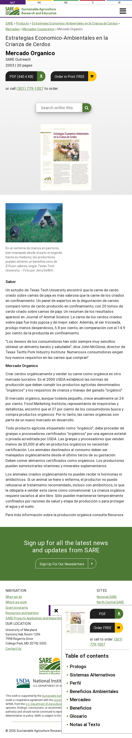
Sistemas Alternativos (92, 674)
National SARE (107, 597)
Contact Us (13, 648)
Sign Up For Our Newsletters (62, 564)
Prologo (78, 666)
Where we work (16, 602)
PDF (102, 613)
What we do (14, 597)
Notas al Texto (85, 724)
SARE (9, 23)
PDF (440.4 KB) (21, 76)
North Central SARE (110, 602)
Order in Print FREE (69, 76)
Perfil (75, 683)
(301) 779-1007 (30, 88)
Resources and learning (22, 613)
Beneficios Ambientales (94, 691)
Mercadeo (13, 29)
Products (22, 23)
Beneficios (80, 707)
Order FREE (102, 627)
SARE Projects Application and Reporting (34, 618)
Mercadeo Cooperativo (38, 29)
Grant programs (17, 607)
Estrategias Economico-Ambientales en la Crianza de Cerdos (75, 23)
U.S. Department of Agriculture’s (44, 704)
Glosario (78, 716)
